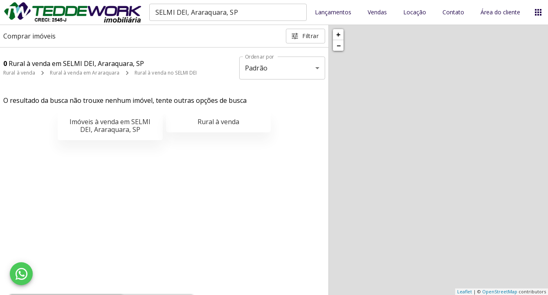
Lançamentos (333, 12)
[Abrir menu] (538, 12)
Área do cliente (500, 12)
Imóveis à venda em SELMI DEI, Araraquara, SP (110, 125)
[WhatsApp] (21, 273)
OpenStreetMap (499, 291)
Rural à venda (19, 72)
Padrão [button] (256, 68)
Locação (414, 12)
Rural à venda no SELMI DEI (166, 72)
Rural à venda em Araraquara (84, 72)
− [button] (339, 45)
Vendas (377, 12)
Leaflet (464, 291)
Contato (453, 12)
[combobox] (228, 12)
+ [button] (338, 34)
